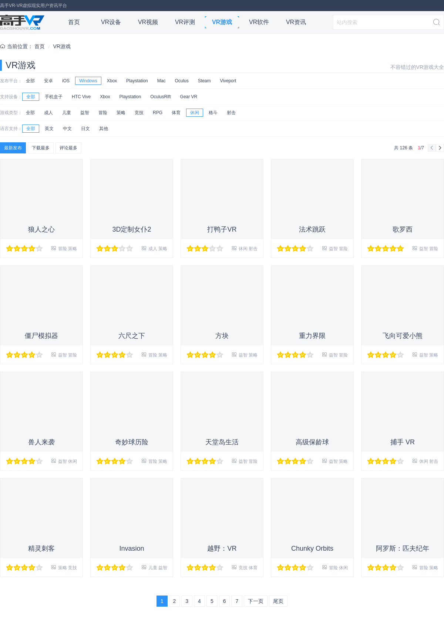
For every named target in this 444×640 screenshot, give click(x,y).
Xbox (112, 80)
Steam (204, 80)
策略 (121, 112)
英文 (49, 128)
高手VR (22, 22)
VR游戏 (222, 22)
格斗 (213, 112)
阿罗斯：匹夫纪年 (402, 548)
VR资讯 (296, 22)
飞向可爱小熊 (403, 335)
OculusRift (160, 96)
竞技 (139, 112)
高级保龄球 (312, 442)
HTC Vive (81, 96)
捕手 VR (402, 442)
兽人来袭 (41, 442)
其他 (103, 128)
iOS (66, 80)
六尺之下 (131, 335)
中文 (67, 128)
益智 (84, 112)
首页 (74, 22)
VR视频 (148, 22)
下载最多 (41, 147)
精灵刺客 (41, 548)
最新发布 (13, 147)
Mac (161, 80)
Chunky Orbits (312, 548)
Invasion (131, 548)
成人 (48, 112)
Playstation (137, 80)
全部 (30, 80)
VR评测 (185, 22)
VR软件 (259, 22)
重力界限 (312, 335)
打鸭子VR (221, 229)
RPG (157, 112)
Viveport (228, 80)
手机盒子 (54, 96)
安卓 (48, 80)
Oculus (181, 80)
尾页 (278, 601)
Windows (88, 80)
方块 (222, 335)
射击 (231, 112)
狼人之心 (41, 229)
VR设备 (111, 22)
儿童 (66, 112)
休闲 (194, 112)
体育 (176, 112)
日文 (85, 128)
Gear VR (189, 96)
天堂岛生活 (222, 442)
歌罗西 (403, 229)
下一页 (255, 601)
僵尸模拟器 (41, 335)
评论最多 (68, 147)
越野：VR (221, 548)
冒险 (102, 112)
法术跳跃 (312, 229)
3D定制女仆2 (131, 229)
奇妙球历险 (131, 442)
